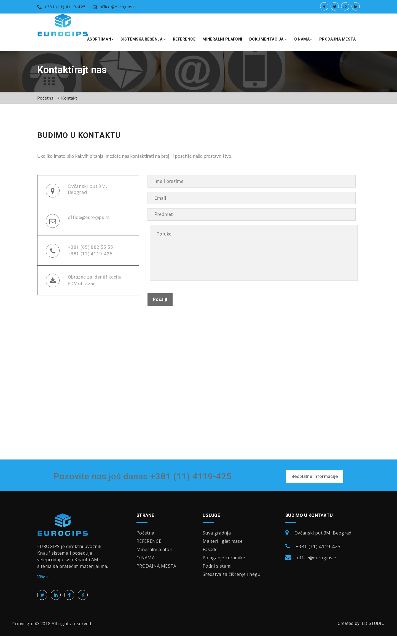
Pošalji (160, 299)
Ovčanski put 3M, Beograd (87, 189)
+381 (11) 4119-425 (61, 6)
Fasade (210, 549)
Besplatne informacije (314, 476)
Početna (45, 97)
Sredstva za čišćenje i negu (232, 574)
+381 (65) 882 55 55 (90, 247)
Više (43, 576)
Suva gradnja (217, 533)
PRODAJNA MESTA (337, 39)
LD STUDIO (373, 623)
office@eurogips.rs (115, 6)
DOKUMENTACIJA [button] (268, 39)
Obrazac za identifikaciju (95, 277)
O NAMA (145, 558)
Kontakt (69, 97)
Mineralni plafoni (222, 39)
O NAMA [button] (303, 39)
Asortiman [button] (100, 39)
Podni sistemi (217, 566)
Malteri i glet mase (223, 541)
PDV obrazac (82, 283)
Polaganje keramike (224, 558)
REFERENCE (184, 39)
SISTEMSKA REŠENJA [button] (143, 39)
